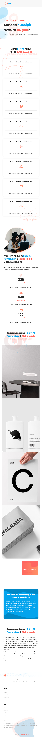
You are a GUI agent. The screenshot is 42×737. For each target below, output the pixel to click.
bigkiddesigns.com (24, 734)
